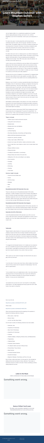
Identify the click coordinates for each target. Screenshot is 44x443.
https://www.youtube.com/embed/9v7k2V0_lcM (16, 302)
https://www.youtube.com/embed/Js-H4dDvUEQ (16, 308)
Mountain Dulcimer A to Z (11, 1)
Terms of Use (22, 438)
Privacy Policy (22, 439)
